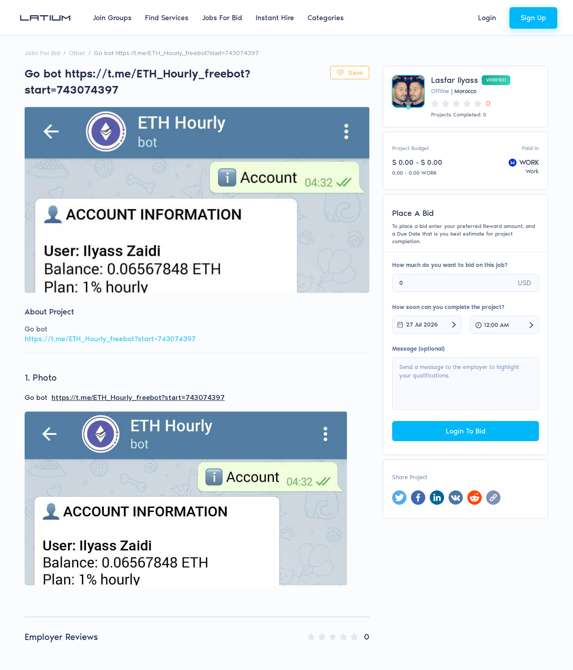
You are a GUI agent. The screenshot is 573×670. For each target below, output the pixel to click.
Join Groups (112, 17)
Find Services (166, 17)
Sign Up (533, 17)
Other (77, 53)
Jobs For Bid (222, 17)
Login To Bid (466, 431)
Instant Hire (275, 17)
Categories (326, 17)
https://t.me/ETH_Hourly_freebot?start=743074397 (110, 339)
